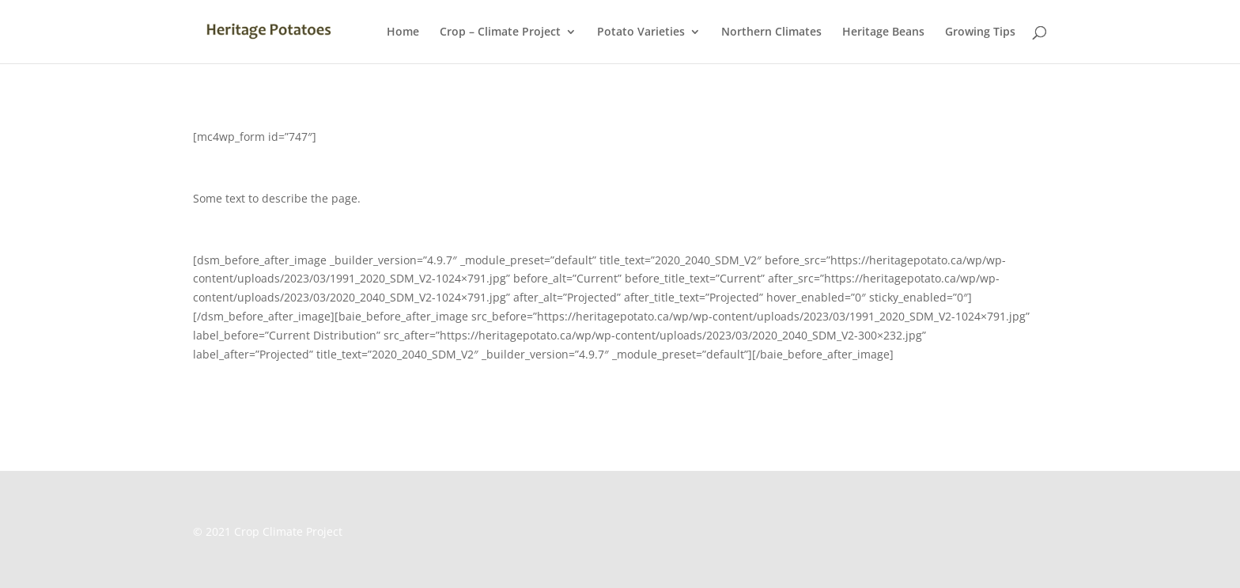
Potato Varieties (641, 32)
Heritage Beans (883, 32)
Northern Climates (771, 32)
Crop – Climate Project (500, 32)
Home (403, 32)
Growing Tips (980, 32)
